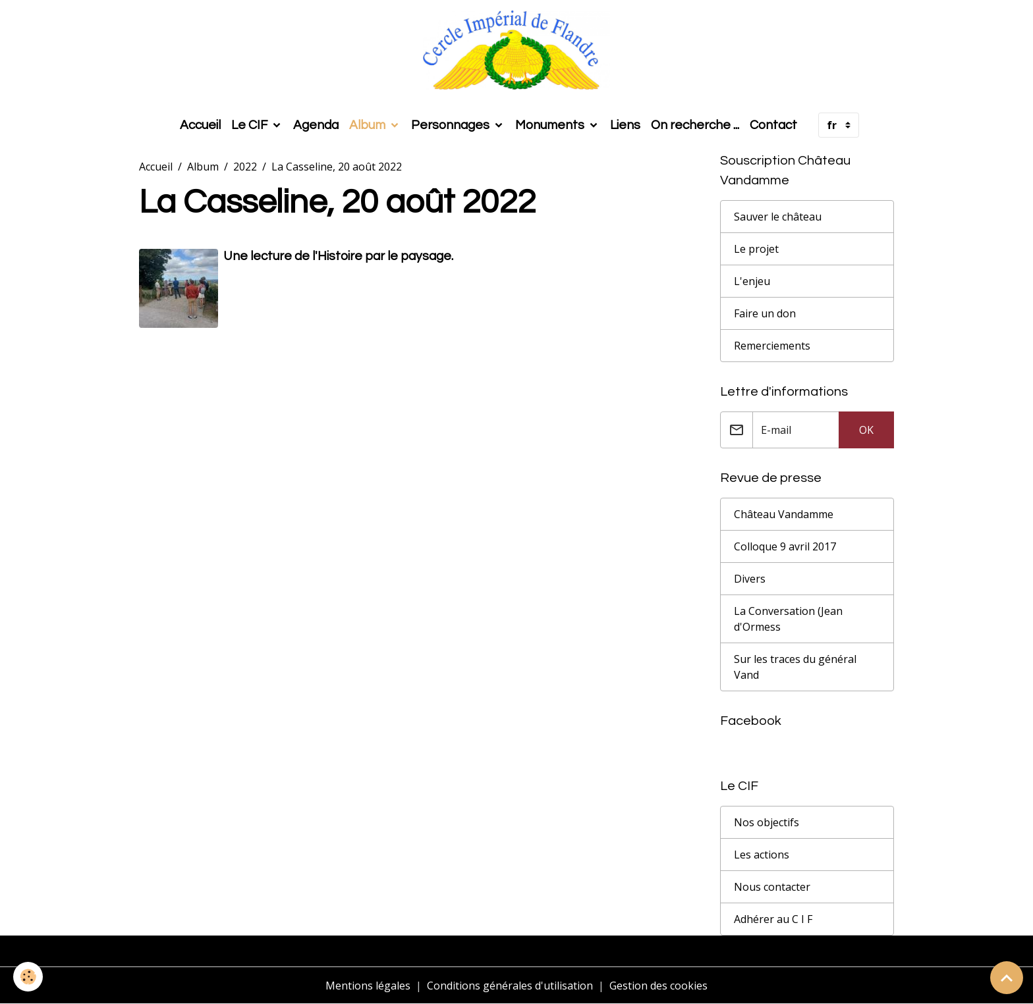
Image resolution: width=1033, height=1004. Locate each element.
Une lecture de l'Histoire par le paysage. (338, 256)
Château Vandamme (783, 514)
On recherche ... (695, 125)
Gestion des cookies (658, 985)
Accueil (200, 125)
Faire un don (765, 313)
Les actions (761, 854)
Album (368, 125)
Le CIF (250, 125)
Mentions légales (367, 985)
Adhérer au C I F (773, 919)
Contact (773, 125)
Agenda (316, 125)
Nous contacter (772, 887)
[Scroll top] (1006, 977)
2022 (245, 166)
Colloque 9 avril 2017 (785, 546)
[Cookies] (28, 976)
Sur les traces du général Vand (795, 667)
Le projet (756, 249)
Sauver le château (778, 216)
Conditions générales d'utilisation (510, 985)
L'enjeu (752, 281)
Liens (625, 125)
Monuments (551, 125)
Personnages (451, 125)
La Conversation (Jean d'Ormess (788, 619)
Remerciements (772, 345)
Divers (750, 578)
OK (866, 430)
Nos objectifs (766, 822)
